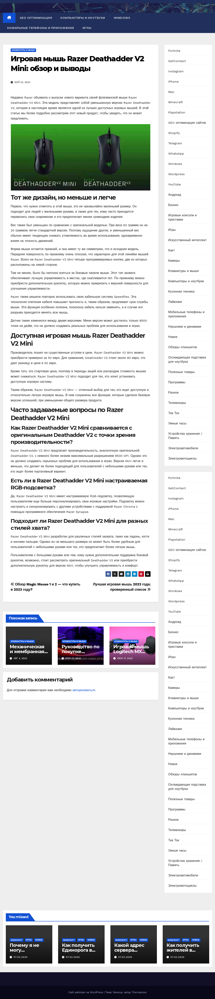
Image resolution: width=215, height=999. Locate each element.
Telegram (175, 143)
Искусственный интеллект (187, 240)
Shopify (174, 133)
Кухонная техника (181, 291)
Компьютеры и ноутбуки (82, 18)
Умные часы (177, 423)
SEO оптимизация (36, 18)
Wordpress (176, 174)
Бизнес (173, 205)
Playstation (176, 112)
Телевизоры (177, 403)
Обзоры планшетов (182, 347)
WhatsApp (176, 153)
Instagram (176, 71)
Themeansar (139, 992)
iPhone (173, 81)
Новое (173, 337)
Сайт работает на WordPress (86, 992)
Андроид (174, 195)
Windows (122, 18)
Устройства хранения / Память (185, 436)
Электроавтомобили (183, 448)
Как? (171, 250)
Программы (176, 382)
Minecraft (175, 102)
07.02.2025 (21, 957)
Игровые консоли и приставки (182, 217)
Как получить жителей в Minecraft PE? (183, 950)
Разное (173, 392)
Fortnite (174, 51)
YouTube (174, 184)
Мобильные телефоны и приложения (40, 28)
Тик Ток (173, 413)
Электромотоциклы (182, 458)
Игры (87, 28)
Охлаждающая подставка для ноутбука (187, 360)
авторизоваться (83, 690)
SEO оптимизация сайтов (187, 123)
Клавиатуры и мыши (23, 50)
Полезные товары (181, 372)
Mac (171, 92)
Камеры (174, 260)
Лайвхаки (175, 302)
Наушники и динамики (184, 326)
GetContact (177, 61)
